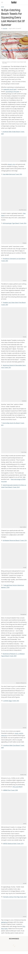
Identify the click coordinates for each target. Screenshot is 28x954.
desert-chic (11, 164)
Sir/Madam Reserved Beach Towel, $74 (15, 540)
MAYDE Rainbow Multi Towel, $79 (13, 843)
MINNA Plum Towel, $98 (10, 790)
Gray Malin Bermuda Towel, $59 (12, 174)
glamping (4, 922)
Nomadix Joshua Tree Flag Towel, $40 (15, 897)
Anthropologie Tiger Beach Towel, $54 (14, 223)
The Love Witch (17, 786)
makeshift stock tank (9, 89)
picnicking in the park (12, 91)
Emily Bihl (5, 28)
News (2, 7)
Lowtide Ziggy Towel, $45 (11, 700)
